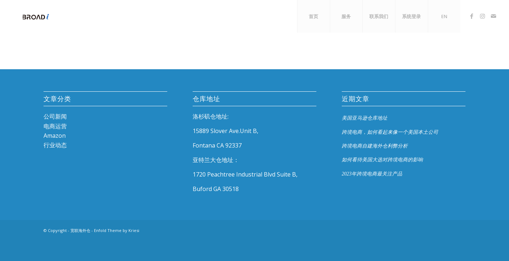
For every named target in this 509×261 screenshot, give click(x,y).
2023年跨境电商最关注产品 (372, 174)
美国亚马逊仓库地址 (364, 118)
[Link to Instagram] (482, 16)
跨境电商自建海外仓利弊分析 (375, 146)
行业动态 (55, 145)
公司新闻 (55, 116)
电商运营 (55, 126)
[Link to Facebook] (471, 16)
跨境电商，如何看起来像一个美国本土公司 (390, 132)
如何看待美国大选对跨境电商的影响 (382, 159)
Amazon (55, 136)
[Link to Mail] (493, 16)
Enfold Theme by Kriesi (116, 230)
